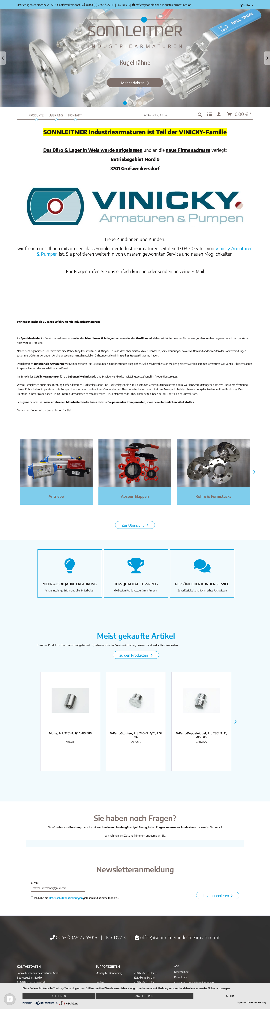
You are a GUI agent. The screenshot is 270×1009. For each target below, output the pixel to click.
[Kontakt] (75, 115)
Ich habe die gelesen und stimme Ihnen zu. (75, 897)
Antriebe (56, 496)
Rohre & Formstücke (214, 496)
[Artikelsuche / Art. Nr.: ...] (173, 114)
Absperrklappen (135, 496)
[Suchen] (200, 114)
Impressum (242, 1002)
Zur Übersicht (133, 525)
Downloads (180, 977)
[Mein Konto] (219, 114)
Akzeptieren (144, 996)
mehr (230, 996)
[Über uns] (56, 115)
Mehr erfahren (133, 82)
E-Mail (35, 882)
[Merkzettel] (209, 114)
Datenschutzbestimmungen (66, 897)
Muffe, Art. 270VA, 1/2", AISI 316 (70, 733)
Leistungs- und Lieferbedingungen (194, 982)
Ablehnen (59, 996)
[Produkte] (36, 115)
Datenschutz (181, 971)
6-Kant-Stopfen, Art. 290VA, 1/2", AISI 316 (136, 735)
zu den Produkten (134, 655)
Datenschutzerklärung (257, 1002)
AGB (176, 966)
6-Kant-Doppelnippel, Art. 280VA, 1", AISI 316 (201, 735)
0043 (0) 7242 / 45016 (98, 5)
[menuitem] (245, 5)
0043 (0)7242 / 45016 (73, 937)
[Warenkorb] (239, 114)
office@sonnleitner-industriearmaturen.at (163, 5)
